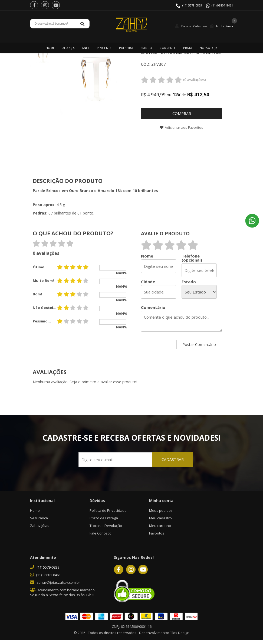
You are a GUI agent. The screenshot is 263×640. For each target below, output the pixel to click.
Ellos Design (179, 632)
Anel (85, 48)
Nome (147, 256)
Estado (189, 282)
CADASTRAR (172, 459)
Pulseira (126, 48)
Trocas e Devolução (106, 525)
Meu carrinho (160, 525)
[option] (43, 55)
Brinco (146, 48)
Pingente (104, 48)
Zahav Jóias (39, 525)
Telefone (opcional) (192, 258)
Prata (187, 48)
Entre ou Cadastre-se (194, 26)
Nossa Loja (209, 48)
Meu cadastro (160, 518)
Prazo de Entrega (104, 518)
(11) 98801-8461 (222, 5)
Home (50, 48)
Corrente (168, 48)
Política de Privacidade (108, 510)
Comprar (181, 113)
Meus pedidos (161, 510)
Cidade (148, 282)
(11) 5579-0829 (192, 5)
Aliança (69, 48)
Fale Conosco (100, 533)
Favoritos (156, 533)
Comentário (153, 307)
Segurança (39, 518)
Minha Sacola (224, 26)
